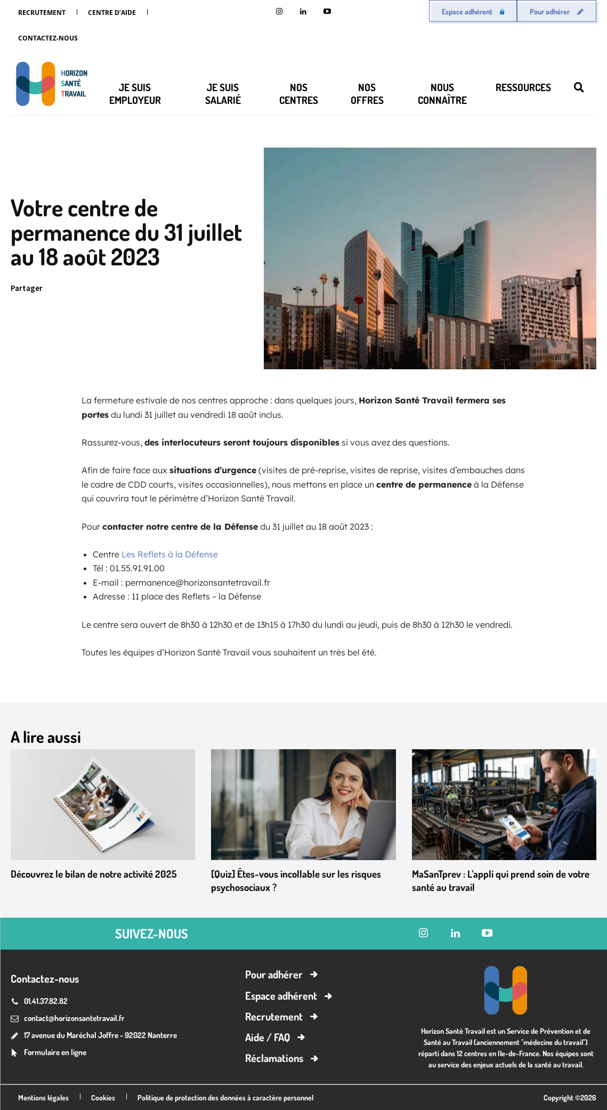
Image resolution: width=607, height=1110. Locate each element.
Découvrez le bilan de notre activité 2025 (100, 873)
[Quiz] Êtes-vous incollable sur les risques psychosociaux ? (301, 879)
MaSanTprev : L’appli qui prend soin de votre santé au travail (492, 879)
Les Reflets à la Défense (170, 554)
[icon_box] (48, 1052)
